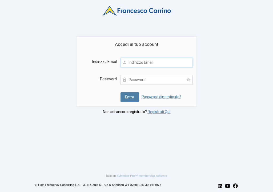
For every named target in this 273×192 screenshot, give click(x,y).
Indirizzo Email (104, 61)
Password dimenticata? (161, 97)
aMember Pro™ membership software (142, 175)
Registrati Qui (159, 112)
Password (108, 79)
